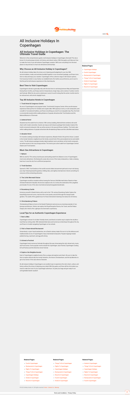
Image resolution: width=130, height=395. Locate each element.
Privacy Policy (72, 393)
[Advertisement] (65, 13)
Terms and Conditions (60, 393)
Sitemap (57, 387)
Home (45, 387)
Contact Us (51, 387)
